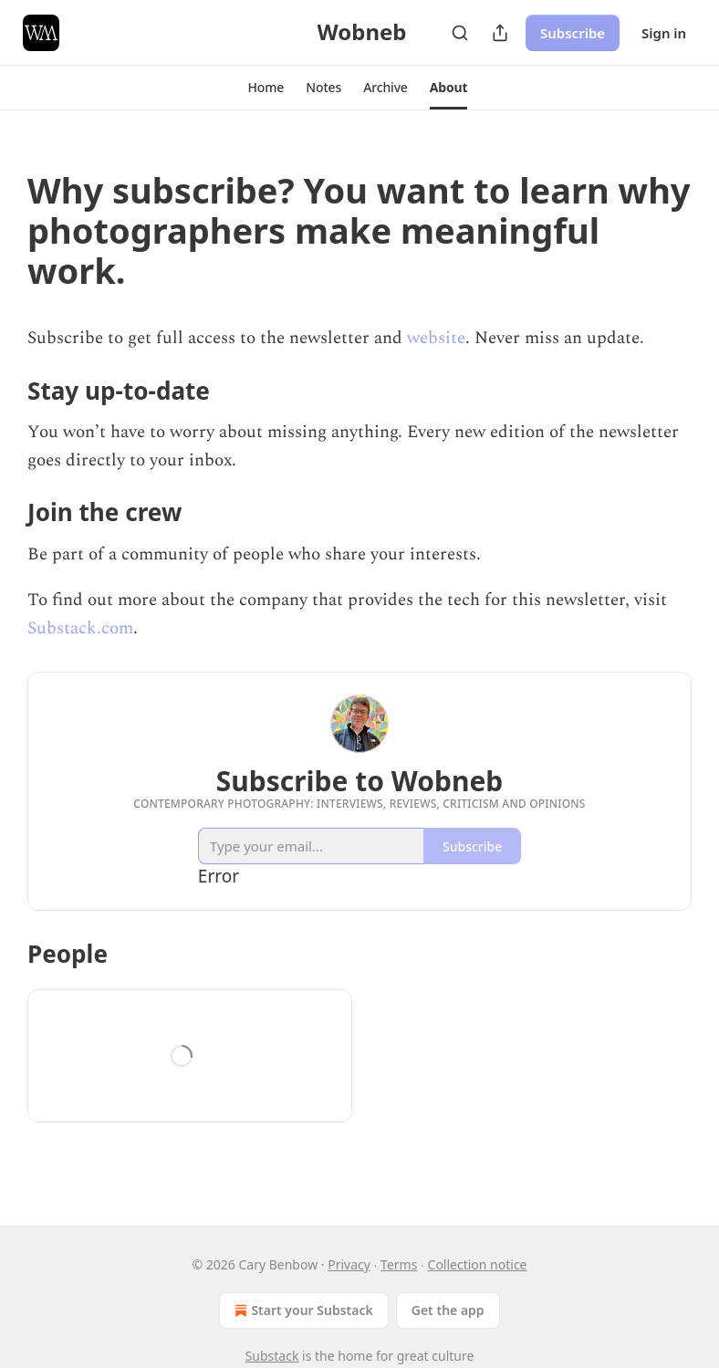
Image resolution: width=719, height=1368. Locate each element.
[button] (266, 88)
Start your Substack (301, 1310)
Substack (272, 1355)
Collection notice (477, 1264)
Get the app (448, 1310)
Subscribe (572, 33)
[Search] (460, 33)
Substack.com (80, 628)
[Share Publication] (500, 33)
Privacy (349, 1264)
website (436, 338)
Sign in (663, 33)
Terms (398, 1264)
